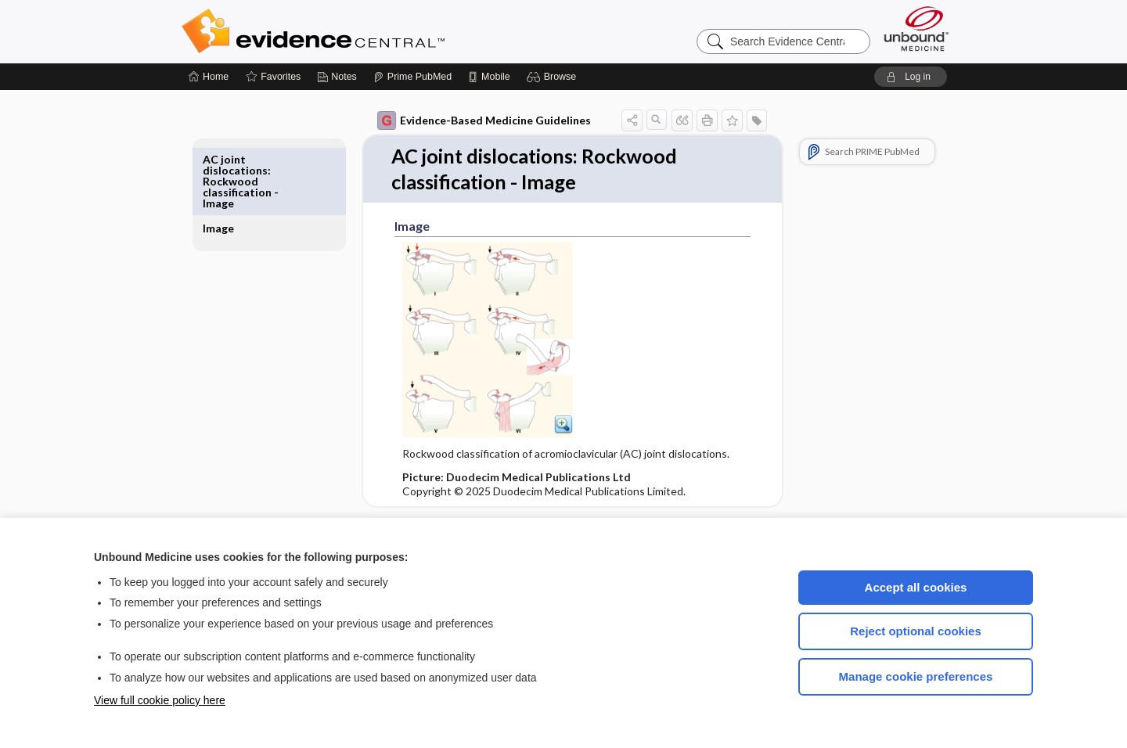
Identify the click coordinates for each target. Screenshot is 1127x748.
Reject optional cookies (915, 631)
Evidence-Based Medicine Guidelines (466, 120)
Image (236, 159)
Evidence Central (375, 31)
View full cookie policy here (159, 700)
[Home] (209, 76)
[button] (554, 76)
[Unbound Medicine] (916, 28)
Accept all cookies (916, 587)
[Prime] (412, 76)
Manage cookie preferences (916, 676)
